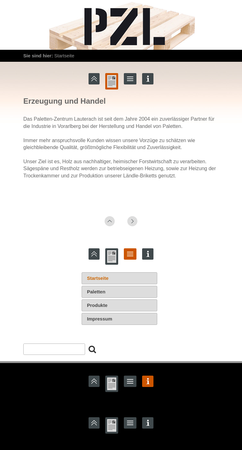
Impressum (99, 318)
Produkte (97, 305)
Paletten (96, 291)
